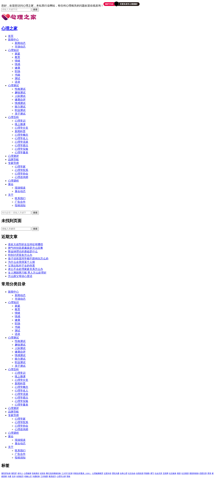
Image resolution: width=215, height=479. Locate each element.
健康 (17, 67)
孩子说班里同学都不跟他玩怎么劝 (28, 258)
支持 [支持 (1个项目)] (14, 476)
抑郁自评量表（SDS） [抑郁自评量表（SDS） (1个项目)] (82, 473)
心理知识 (13, 50)
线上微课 (20, 124)
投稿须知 (20, 205)
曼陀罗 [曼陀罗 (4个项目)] (14, 473)
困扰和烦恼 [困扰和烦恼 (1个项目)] (194, 473)
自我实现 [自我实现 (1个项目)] (139, 473)
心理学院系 (21, 170)
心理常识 (20, 120)
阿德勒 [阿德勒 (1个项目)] (147, 473)
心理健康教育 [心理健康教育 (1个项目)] (97, 473)
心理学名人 (21, 138)
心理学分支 (21, 127)
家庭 (17, 53)
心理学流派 (21, 141)
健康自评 (20, 99)
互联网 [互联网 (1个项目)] (165, 473)
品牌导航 (13, 159)
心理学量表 (21, 152)
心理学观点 (21, 145)
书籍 (17, 74)
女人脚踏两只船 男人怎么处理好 (27, 272)
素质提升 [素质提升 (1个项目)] (52, 476)
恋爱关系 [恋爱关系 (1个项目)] (203, 473)
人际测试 (20, 96)
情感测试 (20, 103)
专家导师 (13, 163)
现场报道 (20, 187)
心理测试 (13, 85)
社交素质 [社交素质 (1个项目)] (185, 473)
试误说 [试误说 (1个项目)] (42, 473)
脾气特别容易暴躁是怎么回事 (25, 247)
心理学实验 (21, 149)
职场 (17, 71)
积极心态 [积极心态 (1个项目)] (28, 476)
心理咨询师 (21, 177)
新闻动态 (20, 43)
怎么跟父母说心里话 (20, 276)
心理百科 (13, 117)
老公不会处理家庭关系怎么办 (25, 269)
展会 (10, 184)
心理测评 (13, 156)
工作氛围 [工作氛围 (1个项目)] (44, 476)
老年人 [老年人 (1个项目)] (20, 473)
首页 (10, 36)
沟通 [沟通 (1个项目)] (9, 476)
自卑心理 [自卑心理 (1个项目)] (123, 473)
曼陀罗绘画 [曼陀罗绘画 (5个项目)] (6, 473)
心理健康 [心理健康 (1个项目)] (27, 473)
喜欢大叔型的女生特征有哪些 (25, 244)
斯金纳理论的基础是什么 (23, 251)
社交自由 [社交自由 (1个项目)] (131, 473)
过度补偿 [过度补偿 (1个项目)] (107, 473)
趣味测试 (20, 92)
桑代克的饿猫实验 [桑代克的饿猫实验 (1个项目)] (53, 473)
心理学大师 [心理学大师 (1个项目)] (61, 476)
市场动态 (20, 46)
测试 (17, 78)
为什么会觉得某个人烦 (21, 262)
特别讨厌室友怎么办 (20, 255)
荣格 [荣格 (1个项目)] (68, 476)
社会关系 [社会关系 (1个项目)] (158, 473)
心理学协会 (21, 173)
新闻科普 (20, 131)
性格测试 (20, 89)
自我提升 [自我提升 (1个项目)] (20, 476)
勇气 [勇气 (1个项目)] (152, 473)
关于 (10, 194)
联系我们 (20, 198)
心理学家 (20, 166)
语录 (17, 81)
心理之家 (9, 28)
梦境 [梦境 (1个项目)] (209, 473)
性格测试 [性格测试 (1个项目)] (35, 473)
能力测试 (20, 106)
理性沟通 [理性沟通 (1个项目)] (115, 473)
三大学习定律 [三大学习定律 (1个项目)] (67, 473)
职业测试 (20, 110)
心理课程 (13, 180)
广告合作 (20, 201)
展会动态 (20, 191)
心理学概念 (21, 134)
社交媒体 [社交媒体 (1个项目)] (172, 473)
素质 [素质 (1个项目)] (179, 473)
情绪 (17, 60)
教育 (17, 57)
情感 (17, 64)
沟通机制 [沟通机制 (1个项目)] (36, 476)
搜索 (35, 228)
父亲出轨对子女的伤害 (21, 265)
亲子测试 (20, 113)
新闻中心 (13, 39)
